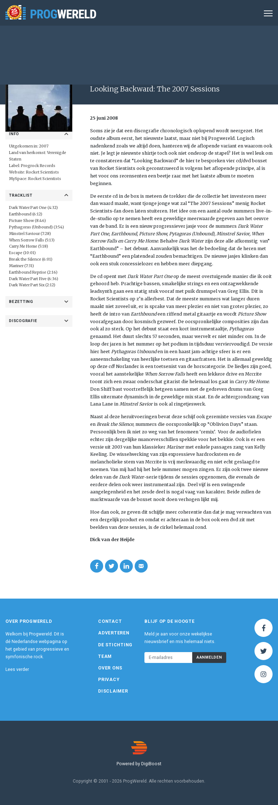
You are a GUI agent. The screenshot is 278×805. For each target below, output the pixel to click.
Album (187, 73)
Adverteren (114, 632)
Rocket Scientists (42, 172)
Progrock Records (38, 165)
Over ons (110, 668)
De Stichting (115, 644)
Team (105, 656)
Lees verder (17, 669)
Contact (110, 621)
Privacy (108, 679)
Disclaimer (113, 691)
